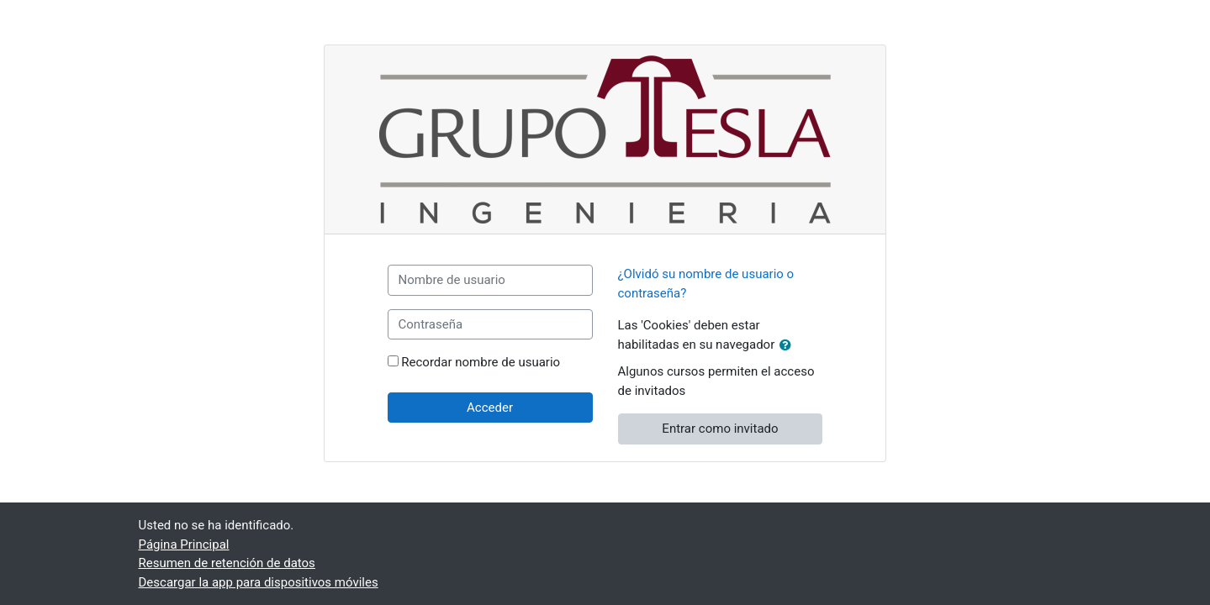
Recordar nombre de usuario (480, 362)
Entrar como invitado (720, 428)
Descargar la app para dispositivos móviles (258, 582)
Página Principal (184, 544)
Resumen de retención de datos (227, 563)
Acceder (490, 407)
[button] (789, 345)
